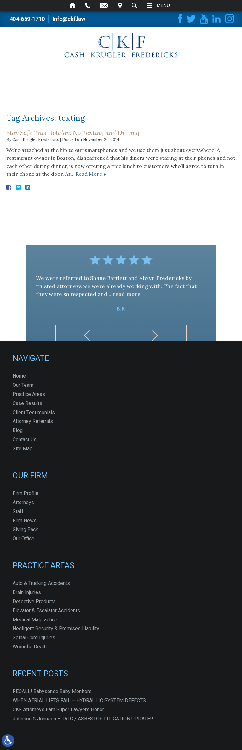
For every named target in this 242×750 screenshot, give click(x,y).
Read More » (91, 174)
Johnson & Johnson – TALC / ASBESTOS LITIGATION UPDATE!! (83, 719)
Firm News (25, 521)
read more (126, 317)
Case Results (27, 403)
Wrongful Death (30, 647)
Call (87, 5)
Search (134, 5)
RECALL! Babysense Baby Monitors (52, 691)
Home (72, 5)
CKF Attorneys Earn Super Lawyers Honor (58, 710)
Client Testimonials (34, 412)
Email (104, 5)
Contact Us (25, 439)
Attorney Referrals (33, 421)
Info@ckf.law (68, 19)
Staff (18, 511)
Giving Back (25, 529)
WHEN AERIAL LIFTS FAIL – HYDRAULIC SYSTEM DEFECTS (79, 700)
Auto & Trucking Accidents (41, 583)
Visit (120, 5)
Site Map (22, 449)
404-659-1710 (27, 19)
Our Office (23, 539)
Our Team (23, 385)
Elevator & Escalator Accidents (46, 611)
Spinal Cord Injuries (34, 638)
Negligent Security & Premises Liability (56, 628)
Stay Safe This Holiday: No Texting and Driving (72, 132)
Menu (163, 5)
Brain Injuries (27, 592)
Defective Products (34, 601)
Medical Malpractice (35, 620)
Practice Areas (29, 394)
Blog (18, 430)
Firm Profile (25, 493)
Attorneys (23, 502)
